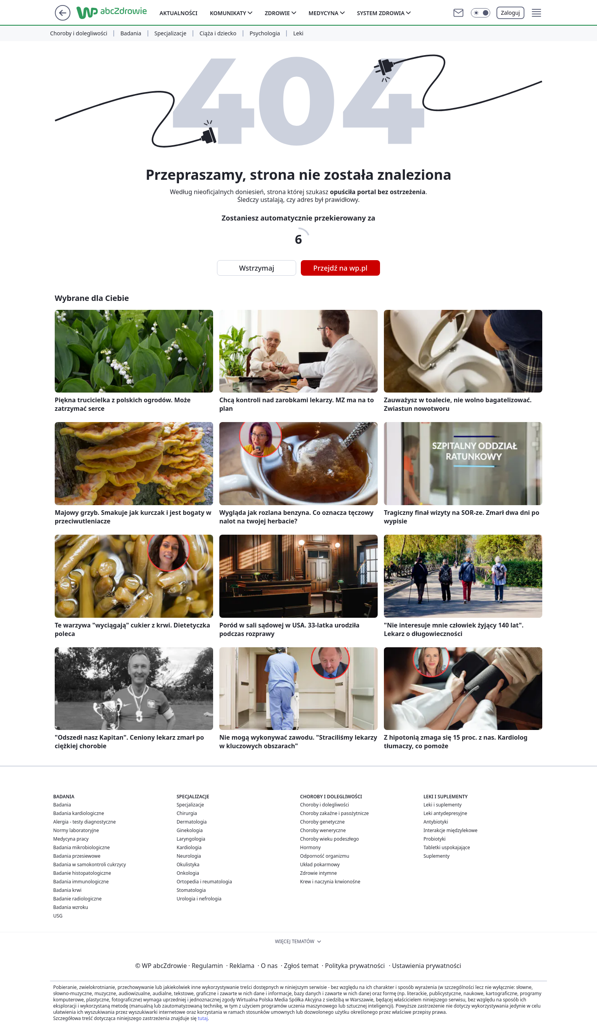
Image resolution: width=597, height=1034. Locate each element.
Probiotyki (434, 839)
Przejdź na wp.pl (340, 268)
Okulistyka (188, 864)
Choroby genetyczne (322, 822)
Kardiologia (189, 847)
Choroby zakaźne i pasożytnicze (334, 813)
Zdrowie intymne (318, 873)
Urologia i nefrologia (199, 898)
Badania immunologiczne (81, 881)
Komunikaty (228, 13)
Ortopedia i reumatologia (204, 881)
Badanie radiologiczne (77, 898)
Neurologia (189, 856)
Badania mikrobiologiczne (81, 847)
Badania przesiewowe (77, 856)
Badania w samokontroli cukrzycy (89, 864)
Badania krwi (67, 890)
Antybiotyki (435, 822)
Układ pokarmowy (320, 864)
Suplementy (436, 856)
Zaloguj (510, 12)
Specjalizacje (170, 33)
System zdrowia (380, 13)
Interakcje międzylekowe (450, 830)
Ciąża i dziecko (218, 33)
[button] (480, 12)
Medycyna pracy (71, 839)
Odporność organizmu (324, 856)
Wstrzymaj (256, 268)
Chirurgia (187, 813)
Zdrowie (277, 13)
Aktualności (179, 13)
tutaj (203, 1018)
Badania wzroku (70, 907)
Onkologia (188, 873)
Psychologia (265, 33)
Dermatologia (192, 822)
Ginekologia (190, 830)
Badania (130, 33)
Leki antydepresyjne (445, 813)
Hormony (310, 847)
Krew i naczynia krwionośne (330, 881)
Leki (298, 33)
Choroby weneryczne (323, 830)
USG (57, 915)
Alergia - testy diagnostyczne (84, 822)
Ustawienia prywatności (425, 965)
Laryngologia (191, 839)
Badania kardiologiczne (78, 813)
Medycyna (323, 13)
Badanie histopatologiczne (82, 873)
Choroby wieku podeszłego (329, 839)
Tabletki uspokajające (446, 847)
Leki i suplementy (442, 804)
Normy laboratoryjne (76, 830)
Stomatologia (191, 890)
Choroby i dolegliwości (78, 33)
